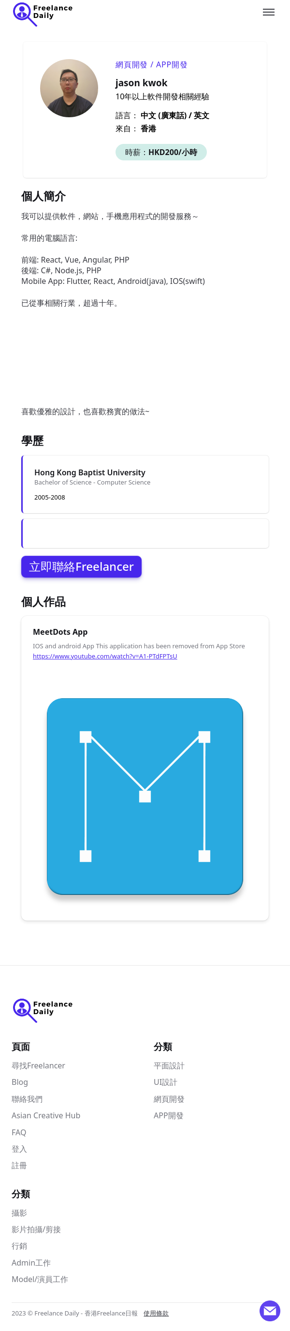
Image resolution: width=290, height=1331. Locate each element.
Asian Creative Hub (46, 1115)
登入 (19, 1148)
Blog (20, 1082)
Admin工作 (31, 1262)
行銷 (19, 1245)
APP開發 (169, 1115)
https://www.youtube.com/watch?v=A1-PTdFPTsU (105, 656)
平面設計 (169, 1065)
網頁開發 (169, 1099)
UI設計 (165, 1082)
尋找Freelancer (38, 1065)
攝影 (19, 1212)
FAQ (19, 1132)
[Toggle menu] (268, 12)
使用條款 (156, 1313)
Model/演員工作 (40, 1279)
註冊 (19, 1165)
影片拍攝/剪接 (36, 1229)
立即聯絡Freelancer (81, 566)
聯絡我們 (27, 1099)
